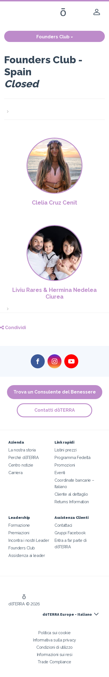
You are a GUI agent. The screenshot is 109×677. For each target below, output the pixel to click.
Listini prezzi (65, 450)
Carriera (15, 472)
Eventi (59, 472)
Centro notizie (20, 465)
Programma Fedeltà (72, 457)
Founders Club (54, 36)
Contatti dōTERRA (54, 410)
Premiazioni (18, 532)
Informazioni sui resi (54, 654)
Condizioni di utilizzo (54, 647)
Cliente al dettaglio (71, 494)
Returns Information (71, 501)
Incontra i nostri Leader (28, 540)
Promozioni (64, 465)
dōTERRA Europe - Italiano (67, 615)
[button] (54, 108)
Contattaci (63, 525)
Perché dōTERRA (23, 457)
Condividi (13, 327)
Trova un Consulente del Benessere (54, 392)
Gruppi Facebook (70, 532)
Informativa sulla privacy (54, 640)
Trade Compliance (54, 661)
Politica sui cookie (54, 632)
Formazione (19, 525)
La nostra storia (22, 450)
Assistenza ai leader (26, 555)
